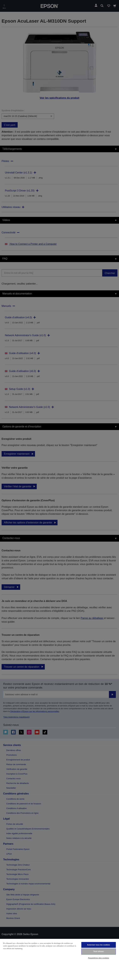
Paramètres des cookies (98, 958)
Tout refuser (98, 951)
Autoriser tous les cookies (98, 945)
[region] (59, 951)
